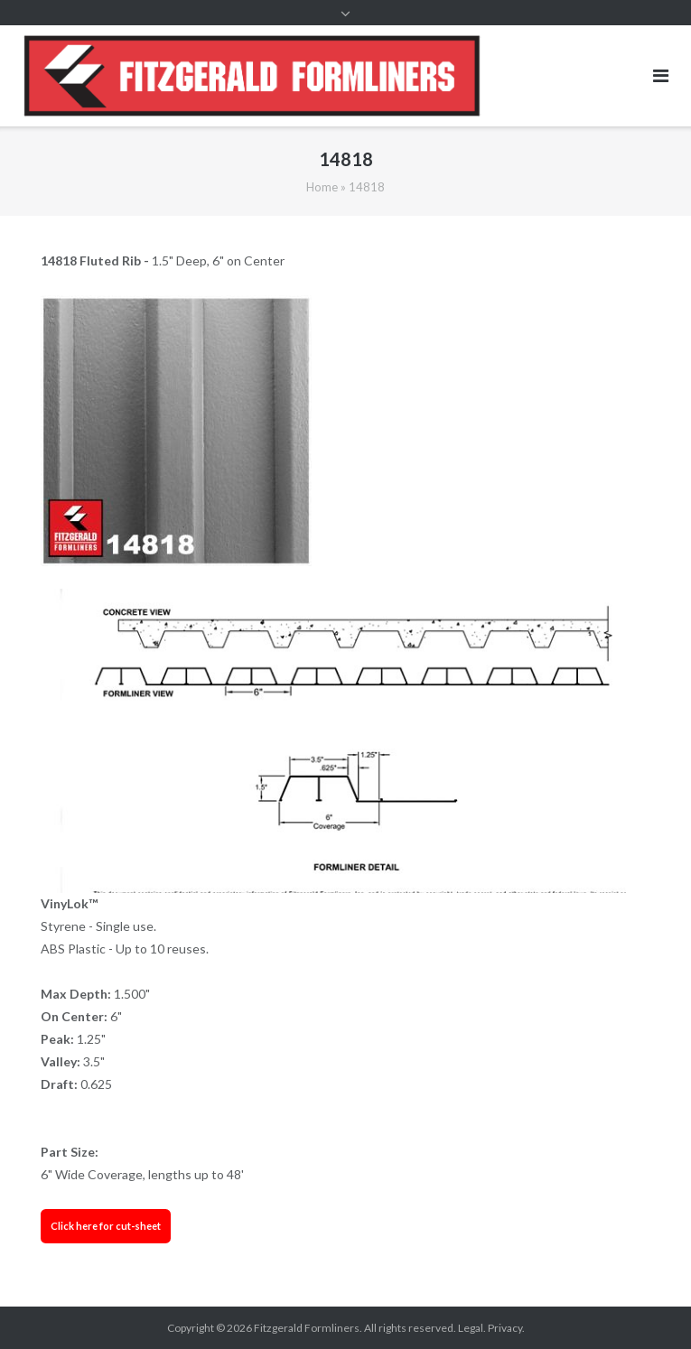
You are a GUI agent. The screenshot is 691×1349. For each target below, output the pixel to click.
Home (322, 187)
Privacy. (506, 1328)
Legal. (472, 1328)
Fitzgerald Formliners (307, 1328)
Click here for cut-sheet (106, 1226)
